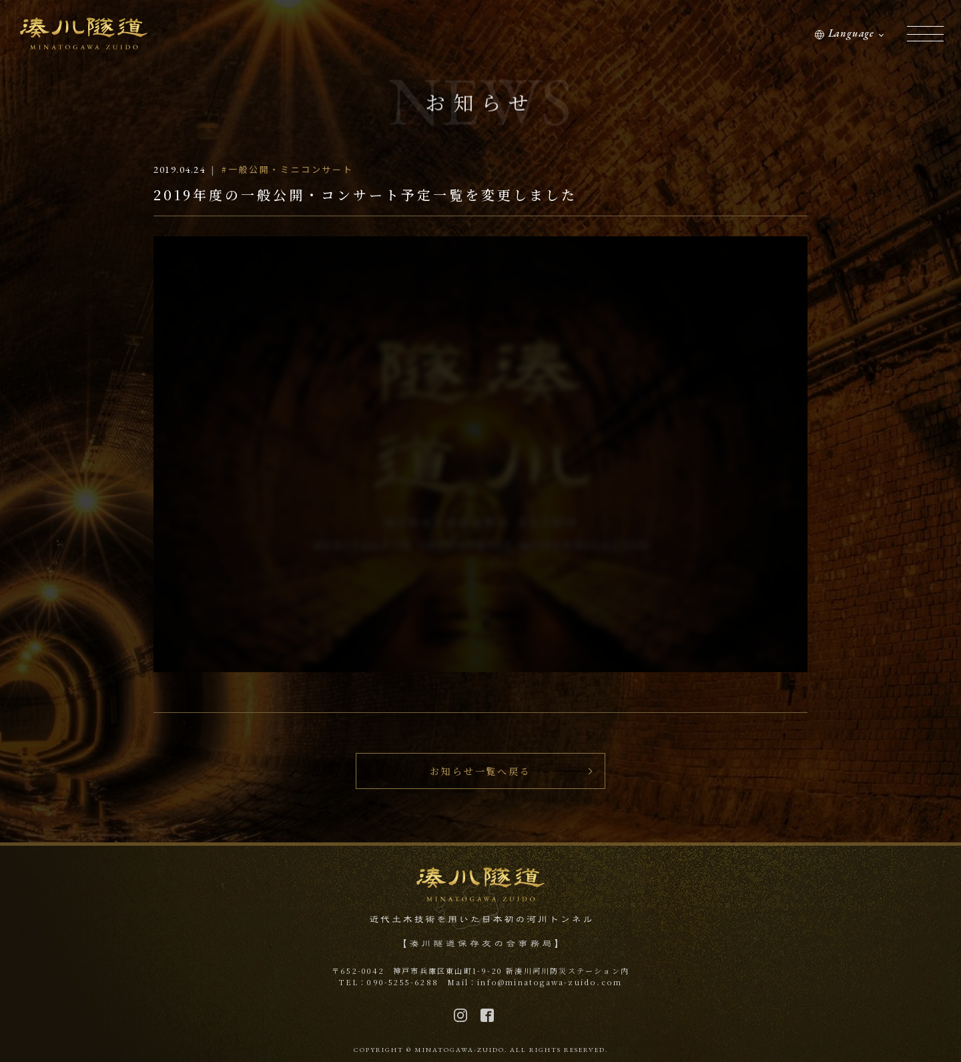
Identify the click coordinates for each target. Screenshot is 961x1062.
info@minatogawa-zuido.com (549, 982)
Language (851, 33)
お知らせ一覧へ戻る (480, 771)
